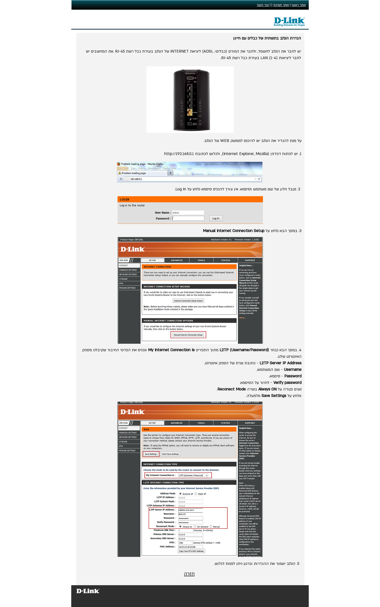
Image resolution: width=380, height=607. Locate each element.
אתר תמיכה (281, 5)
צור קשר (263, 5)
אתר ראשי (299, 5)
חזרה (189, 574)
